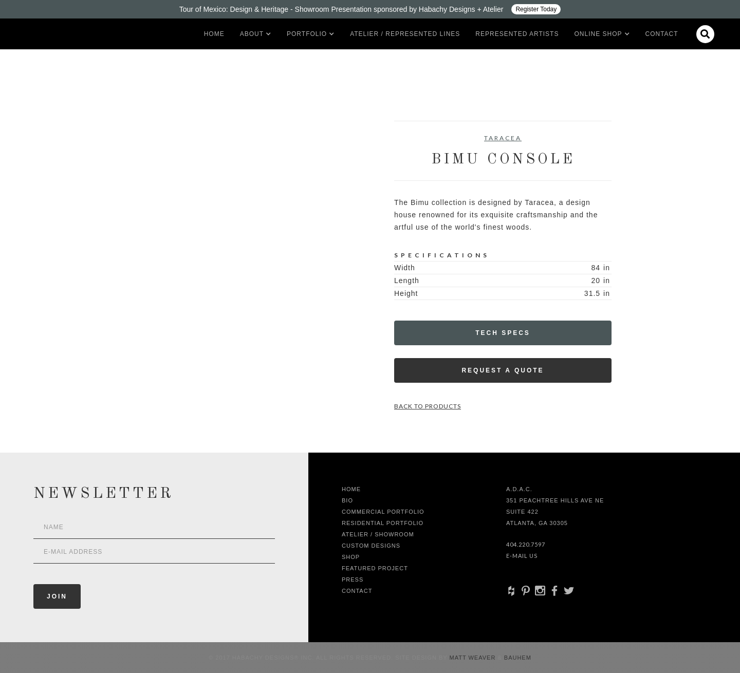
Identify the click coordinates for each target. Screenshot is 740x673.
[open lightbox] (151, 167)
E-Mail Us (522, 555)
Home (214, 34)
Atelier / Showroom (378, 534)
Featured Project (375, 568)
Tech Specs (502, 332)
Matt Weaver (474, 658)
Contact (661, 34)
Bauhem (516, 658)
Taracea (503, 138)
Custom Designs (371, 546)
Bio (347, 500)
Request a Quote (502, 370)
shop (351, 557)
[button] (251, 34)
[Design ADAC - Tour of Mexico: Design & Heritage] (370, 9)
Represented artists (517, 34)
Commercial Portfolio (383, 512)
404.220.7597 (525, 544)
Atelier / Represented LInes (405, 34)
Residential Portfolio (382, 523)
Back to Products (427, 406)
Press (352, 579)
